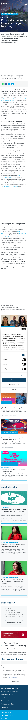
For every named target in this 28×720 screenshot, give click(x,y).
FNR (2, 455)
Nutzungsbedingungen (8, 697)
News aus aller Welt (7, 670)
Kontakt (4, 694)
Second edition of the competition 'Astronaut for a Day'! (13, 414)
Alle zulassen (14, 379)
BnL (13, 496)
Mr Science (4, 683)
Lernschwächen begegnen (11, 162)
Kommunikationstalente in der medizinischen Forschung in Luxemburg (11, 311)
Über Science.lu (6, 689)
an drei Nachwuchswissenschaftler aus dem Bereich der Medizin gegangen (14, 74)
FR (22, 4)
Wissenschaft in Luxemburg (9, 667)
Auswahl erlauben (14, 384)
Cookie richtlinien (7, 703)
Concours (4, 412)
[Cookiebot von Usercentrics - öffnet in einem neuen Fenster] (20, 329)
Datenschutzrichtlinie (13, 653)
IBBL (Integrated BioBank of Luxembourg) (12, 321)
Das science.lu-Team (7, 692)
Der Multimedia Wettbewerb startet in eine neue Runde (13, 446)
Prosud (16, 496)
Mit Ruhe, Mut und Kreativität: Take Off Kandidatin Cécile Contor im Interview (13, 557)
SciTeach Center (5, 497)
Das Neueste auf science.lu (9, 664)
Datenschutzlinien (7, 700)
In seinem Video (5, 99)
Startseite (3, 9)
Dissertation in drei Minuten (9, 307)
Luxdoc (19, 29)
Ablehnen (14, 389)
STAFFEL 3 (10, 518)
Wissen (3, 674)
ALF (5, 533)
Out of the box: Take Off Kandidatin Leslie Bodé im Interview (13, 521)
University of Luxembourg (12, 29)
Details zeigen (19, 375)
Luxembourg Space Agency (7, 423)
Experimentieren (6, 677)
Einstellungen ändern (14, 598)
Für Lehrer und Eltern (7, 680)
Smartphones (22, 209)
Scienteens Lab (22, 496)
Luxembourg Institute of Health (8, 321)
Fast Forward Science (7, 443)
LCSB (10, 496)
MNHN (2, 494)
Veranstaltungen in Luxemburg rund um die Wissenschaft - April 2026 (13, 486)
